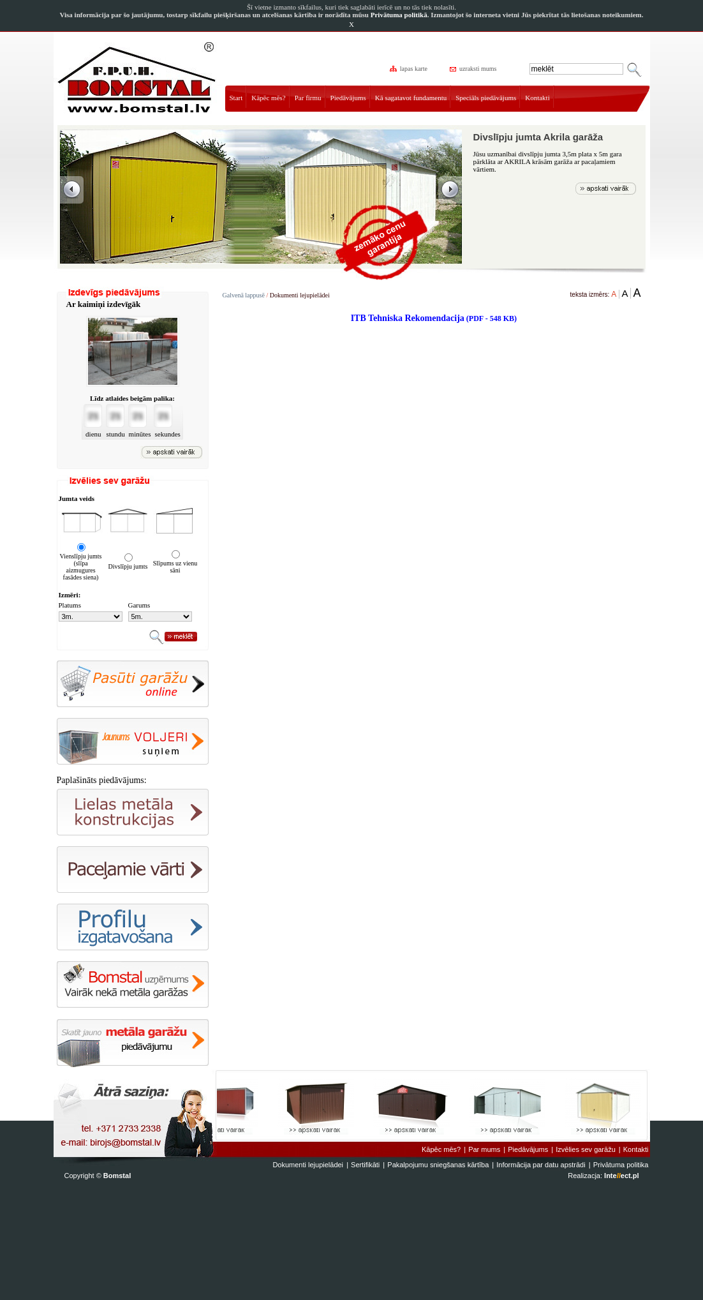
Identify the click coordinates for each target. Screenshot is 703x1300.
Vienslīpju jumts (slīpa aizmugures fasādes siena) (81, 567)
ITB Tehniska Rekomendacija (434, 318)
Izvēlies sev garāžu (586, 1149)
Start (236, 97)
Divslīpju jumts (128, 566)
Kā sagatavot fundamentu (411, 97)
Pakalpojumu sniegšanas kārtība (438, 1165)
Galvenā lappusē (244, 295)
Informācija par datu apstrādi (540, 1165)
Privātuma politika (621, 1165)
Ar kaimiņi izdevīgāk (103, 304)
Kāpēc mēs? (268, 97)
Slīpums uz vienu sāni (175, 567)
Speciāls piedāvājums (485, 97)
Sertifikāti (365, 1165)
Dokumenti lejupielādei (300, 295)
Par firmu (308, 97)
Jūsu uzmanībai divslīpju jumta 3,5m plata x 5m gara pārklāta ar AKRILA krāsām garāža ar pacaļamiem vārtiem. (547, 161)
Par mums (484, 1149)
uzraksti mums (474, 68)
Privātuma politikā (399, 15)
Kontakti (537, 97)
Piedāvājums (348, 97)
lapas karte (409, 68)
